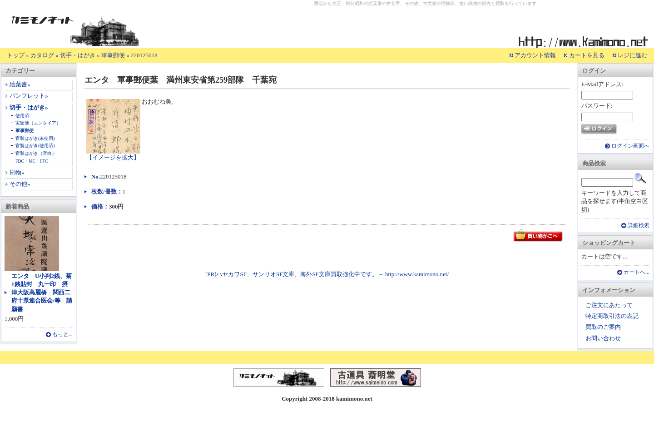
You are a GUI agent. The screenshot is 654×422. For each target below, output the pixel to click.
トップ (16, 55)
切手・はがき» (29, 107)
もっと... (62, 335)
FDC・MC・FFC (31, 161)
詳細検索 (638, 225)
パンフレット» (29, 95)
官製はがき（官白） (35, 153)
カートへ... (636, 272)
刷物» (17, 172)
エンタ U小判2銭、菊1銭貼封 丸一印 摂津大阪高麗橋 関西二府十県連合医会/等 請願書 (41, 293)
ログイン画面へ (630, 146)
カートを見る (586, 55)
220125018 (144, 55)
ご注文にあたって (609, 305)
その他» (20, 183)
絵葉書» (20, 84)
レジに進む (632, 55)
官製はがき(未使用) (35, 138)
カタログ (42, 55)
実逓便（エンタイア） (38, 122)
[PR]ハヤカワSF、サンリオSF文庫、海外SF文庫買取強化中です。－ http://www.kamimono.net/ (327, 274)
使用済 (22, 115)
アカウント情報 (535, 55)
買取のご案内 (603, 326)
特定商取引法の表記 (612, 316)
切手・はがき (77, 55)
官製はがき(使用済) (35, 145)
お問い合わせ (603, 338)
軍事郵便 (113, 55)
